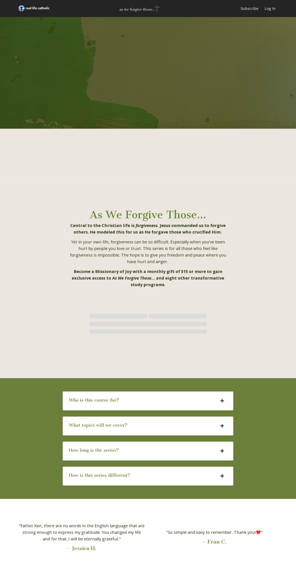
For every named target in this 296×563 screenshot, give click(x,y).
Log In (270, 8)
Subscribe (249, 8)
